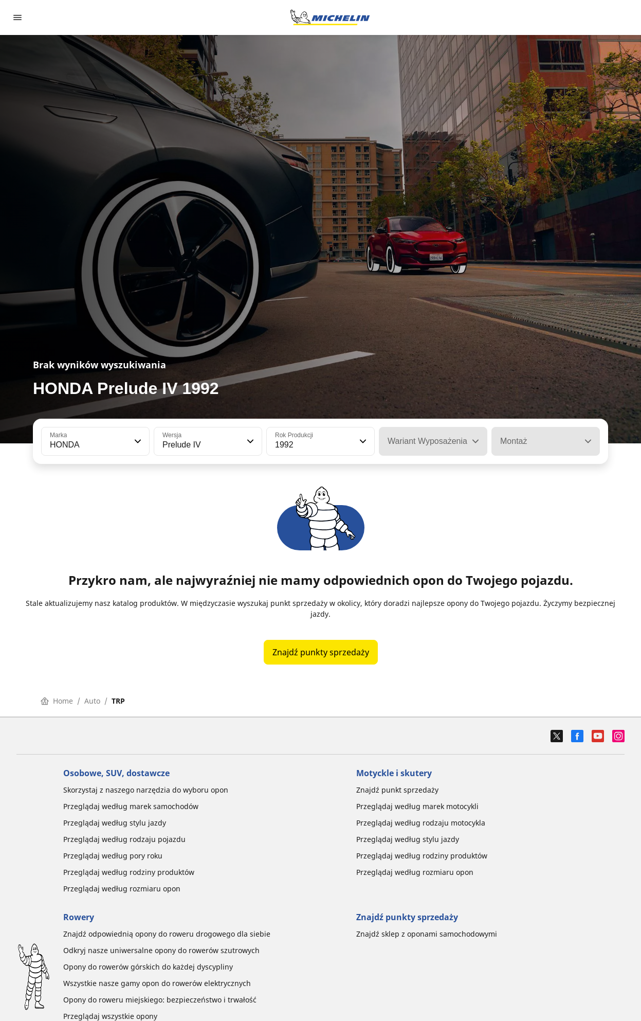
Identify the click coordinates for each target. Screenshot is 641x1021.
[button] (137, 441)
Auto (92, 701)
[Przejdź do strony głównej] (330, 17)
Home (57, 701)
